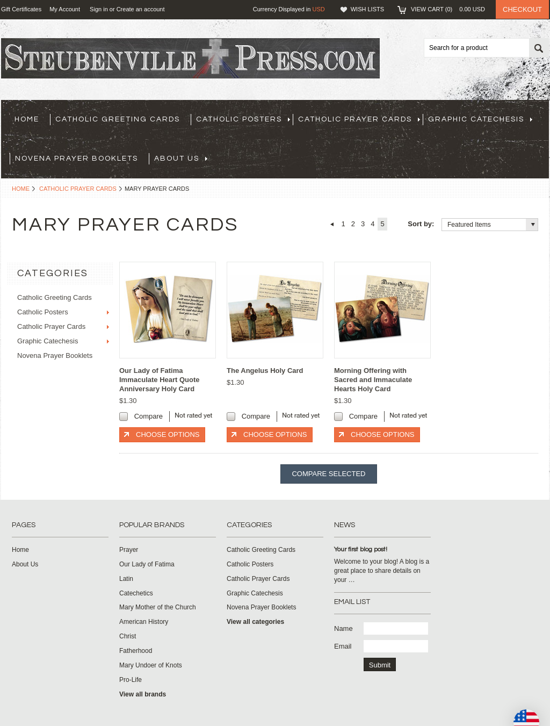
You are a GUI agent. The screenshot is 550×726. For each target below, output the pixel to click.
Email (343, 646)
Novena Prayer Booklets (76, 158)
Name (343, 628)
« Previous (332, 224)
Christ (127, 636)
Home (21, 188)
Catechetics (136, 593)
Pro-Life (130, 680)
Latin (126, 579)
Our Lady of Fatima (147, 564)
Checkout (522, 9)
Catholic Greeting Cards (117, 119)
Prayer (128, 550)
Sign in (99, 9)
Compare (148, 416)
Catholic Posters (243, 119)
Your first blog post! (360, 549)
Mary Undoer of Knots (150, 665)
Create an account (141, 9)
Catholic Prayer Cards (359, 119)
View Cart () (448, 9)
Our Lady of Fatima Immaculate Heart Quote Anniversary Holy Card (159, 379)
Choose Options (167, 434)
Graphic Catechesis (480, 119)
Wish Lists (367, 9)
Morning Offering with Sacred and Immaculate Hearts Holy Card (373, 379)
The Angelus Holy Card (265, 370)
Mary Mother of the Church (157, 607)
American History (143, 622)
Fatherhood (135, 651)
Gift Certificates (21, 9)
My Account (64, 9)
